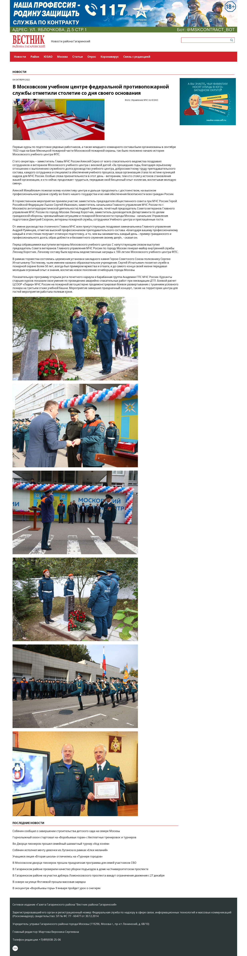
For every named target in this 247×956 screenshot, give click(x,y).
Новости (20, 56)
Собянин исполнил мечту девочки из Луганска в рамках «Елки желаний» (60, 850)
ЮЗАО (48, 56)
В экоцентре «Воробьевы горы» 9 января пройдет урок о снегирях (56, 888)
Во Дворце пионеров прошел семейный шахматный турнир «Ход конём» (61, 844)
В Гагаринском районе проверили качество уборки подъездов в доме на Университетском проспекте (80, 869)
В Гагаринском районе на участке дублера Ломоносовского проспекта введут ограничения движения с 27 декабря (88, 875)
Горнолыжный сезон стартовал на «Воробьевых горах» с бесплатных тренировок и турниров (74, 837)
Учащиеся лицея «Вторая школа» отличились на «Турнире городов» (58, 856)
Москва (62, 56)
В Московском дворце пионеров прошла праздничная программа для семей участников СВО (74, 863)
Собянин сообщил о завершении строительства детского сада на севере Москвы (66, 831)
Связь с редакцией (136, 56)
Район (35, 56)
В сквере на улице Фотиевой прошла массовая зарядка (49, 882)
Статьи (77, 56)
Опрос (91, 56)
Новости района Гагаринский (70, 41)
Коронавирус (110, 56)
